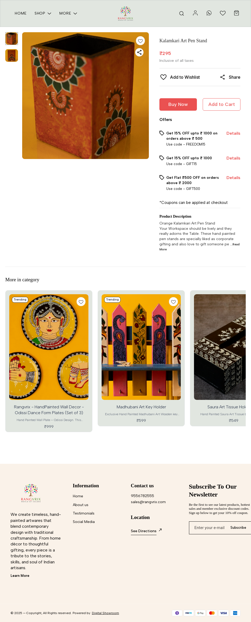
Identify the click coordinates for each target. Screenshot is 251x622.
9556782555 (142, 496)
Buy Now (178, 104)
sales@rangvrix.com (148, 502)
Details (233, 133)
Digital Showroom (105, 613)
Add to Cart (222, 104)
